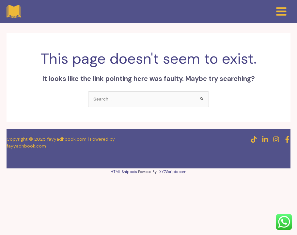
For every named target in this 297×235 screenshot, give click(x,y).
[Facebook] (287, 139)
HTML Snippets (124, 171)
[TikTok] (254, 139)
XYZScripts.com (172, 171)
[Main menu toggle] (281, 11)
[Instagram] (276, 139)
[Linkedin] (265, 139)
